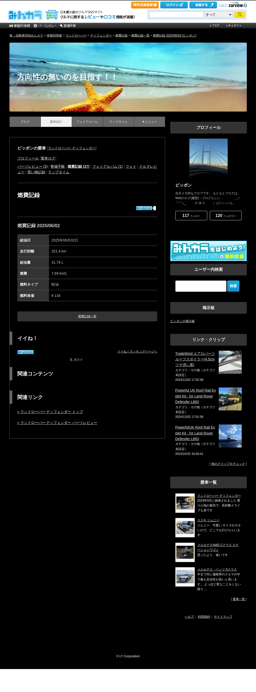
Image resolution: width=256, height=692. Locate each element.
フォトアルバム (87, 122)
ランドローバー (76, 35)
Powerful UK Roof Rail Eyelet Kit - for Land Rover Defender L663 (195, 396)
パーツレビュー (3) (32, 166)
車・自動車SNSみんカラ (26, 35)
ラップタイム (118, 122)
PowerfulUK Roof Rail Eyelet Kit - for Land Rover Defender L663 (195, 433)
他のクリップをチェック (228, 464)
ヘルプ (222, 4)
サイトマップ (223, 616)
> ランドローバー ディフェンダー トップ (50, 412)
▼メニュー (149, 122)
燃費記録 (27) (78, 166)
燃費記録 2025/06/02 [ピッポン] (174, 35)
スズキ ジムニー (208, 520)
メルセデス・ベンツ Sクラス (217, 569)
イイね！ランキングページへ (137, 351)
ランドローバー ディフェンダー (71, 148)
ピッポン (183, 185)
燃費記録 (121, 35)
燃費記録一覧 (140, 35)
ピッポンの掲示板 (182, 321)
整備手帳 (58, 166)
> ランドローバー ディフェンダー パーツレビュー (57, 423)
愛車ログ (48, 158)
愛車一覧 (239, 599)
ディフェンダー (101, 35)
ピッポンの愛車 (31, 148)
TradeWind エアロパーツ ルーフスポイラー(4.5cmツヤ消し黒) (195, 359)
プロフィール (28, 158)
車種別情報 (54, 35)
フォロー (191, 215)
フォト (131, 166)
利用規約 (204, 616)
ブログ (25, 122)
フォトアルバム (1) (107, 166)
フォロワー (225, 215)
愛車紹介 (56, 122)
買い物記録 (36, 172)
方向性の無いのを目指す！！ (67, 77)
